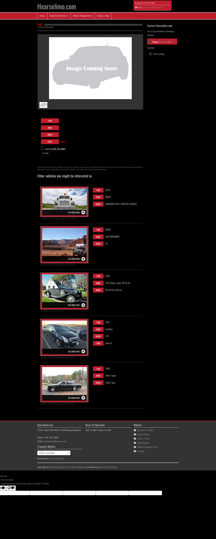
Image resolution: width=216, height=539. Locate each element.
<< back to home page (45, 26)
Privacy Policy (143, 434)
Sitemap (141, 451)
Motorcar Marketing (107, 467)
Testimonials (143, 442)
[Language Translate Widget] (53, 453)
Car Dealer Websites (76, 467)
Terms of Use (143, 438)
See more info (74, 212)
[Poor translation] (11, 488)
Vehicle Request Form (82, 16)
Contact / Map (103, 16)
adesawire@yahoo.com (153, 7)
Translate (56, 458)
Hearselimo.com (56, 6)
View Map (150, 47)
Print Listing (158, 53)
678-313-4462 (149, 3)
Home (42, 16)
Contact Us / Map (145, 430)
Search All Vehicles (59, 16)
